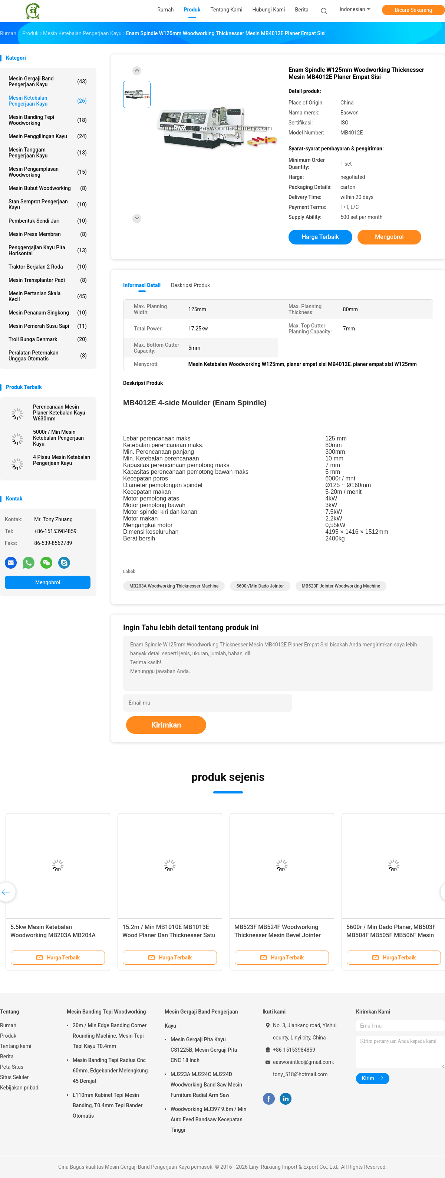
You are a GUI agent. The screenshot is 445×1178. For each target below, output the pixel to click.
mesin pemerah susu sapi (48, 326)
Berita (7, 1056)
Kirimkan (166, 725)
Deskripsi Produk (190, 285)
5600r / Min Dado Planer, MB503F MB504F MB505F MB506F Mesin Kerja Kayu (391, 935)
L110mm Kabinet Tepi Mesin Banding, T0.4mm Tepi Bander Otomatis (107, 1105)
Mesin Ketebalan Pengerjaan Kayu (48, 101)
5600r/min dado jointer (260, 586)
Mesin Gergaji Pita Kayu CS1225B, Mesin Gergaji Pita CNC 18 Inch (204, 1049)
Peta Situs (11, 1067)
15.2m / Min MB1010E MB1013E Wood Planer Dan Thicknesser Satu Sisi (168, 935)
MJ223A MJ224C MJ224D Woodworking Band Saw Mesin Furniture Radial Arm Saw (206, 1084)
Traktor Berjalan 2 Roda (48, 266)
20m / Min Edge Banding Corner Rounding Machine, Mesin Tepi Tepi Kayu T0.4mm (109, 1035)
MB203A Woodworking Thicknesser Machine (173, 586)
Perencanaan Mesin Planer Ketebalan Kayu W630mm (59, 413)
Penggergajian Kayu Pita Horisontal (48, 250)
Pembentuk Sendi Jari (48, 220)
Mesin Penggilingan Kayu (48, 136)
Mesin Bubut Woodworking (48, 188)
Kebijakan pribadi (20, 1088)
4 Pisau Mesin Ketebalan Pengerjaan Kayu (61, 460)
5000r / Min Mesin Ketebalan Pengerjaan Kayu (58, 438)
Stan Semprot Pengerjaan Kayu (48, 204)
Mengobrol (47, 582)
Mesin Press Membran (48, 234)
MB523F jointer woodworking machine (341, 586)
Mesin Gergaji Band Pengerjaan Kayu (48, 81)
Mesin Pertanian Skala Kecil (48, 296)
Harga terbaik (320, 236)
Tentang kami (16, 1046)
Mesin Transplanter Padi (48, 280)
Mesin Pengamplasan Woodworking (48, 172)
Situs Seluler (14, 1077)
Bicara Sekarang (413, 10)
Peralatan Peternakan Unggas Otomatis (48, 356)
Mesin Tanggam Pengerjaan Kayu (48, 153)
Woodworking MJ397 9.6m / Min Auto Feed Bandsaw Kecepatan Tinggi (209, 1119)
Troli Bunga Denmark (48, 339)
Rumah (8, 1025)
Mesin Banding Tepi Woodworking (48, 120)
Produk (8, 1036)
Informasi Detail (142, 285)
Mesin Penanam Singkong (48, 312)
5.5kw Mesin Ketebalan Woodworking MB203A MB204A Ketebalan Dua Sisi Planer (53, 935)
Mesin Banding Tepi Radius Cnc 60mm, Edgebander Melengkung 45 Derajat (110, 1070)
